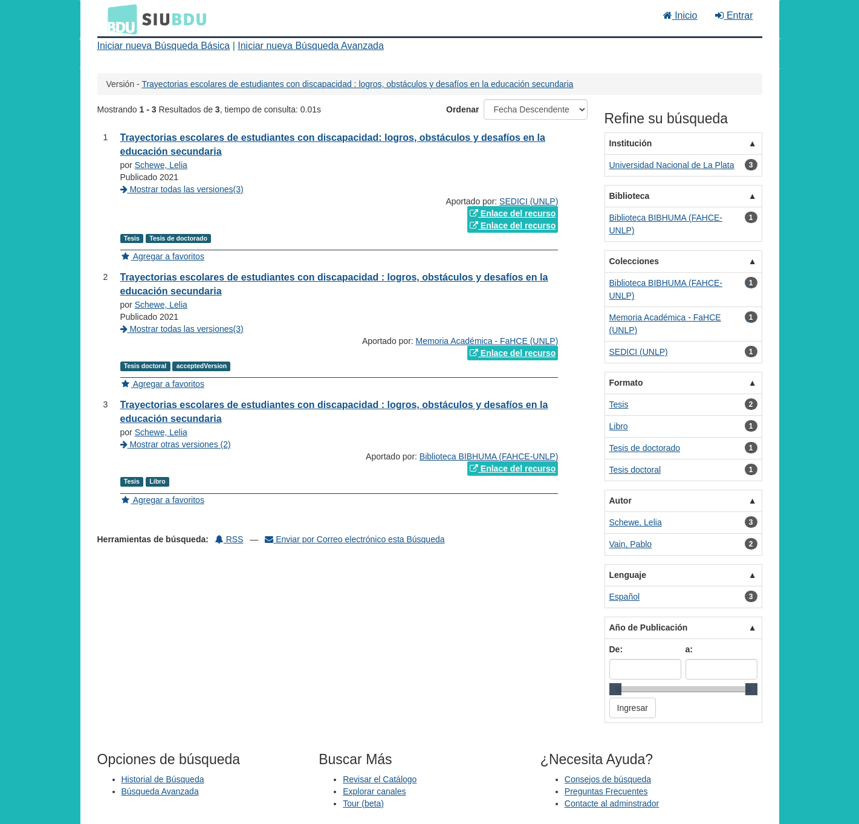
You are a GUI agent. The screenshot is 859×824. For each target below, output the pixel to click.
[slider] (615, 689)
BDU (119, 18)
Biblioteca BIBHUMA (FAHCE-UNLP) (489, 456)
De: (616, 649)
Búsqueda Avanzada (160, 791)
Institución (630, 143)
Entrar (734, 15)
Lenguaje (627, 575)
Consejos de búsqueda (608, 779)
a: (689, 649)
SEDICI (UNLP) (528, 201)
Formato (626, 383)
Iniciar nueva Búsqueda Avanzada (311, 46)
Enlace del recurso (513, 213)
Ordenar (462, 109)
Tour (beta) (363, 803)
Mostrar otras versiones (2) (175, 444)
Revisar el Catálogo (380, 779)
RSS (229, 539)
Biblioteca (629, 196)
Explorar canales (374, 791)
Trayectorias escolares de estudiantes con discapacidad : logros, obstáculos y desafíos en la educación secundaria (357, 84)
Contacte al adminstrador (612, 803)
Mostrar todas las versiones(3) (182, 189)
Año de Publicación (648, 627)
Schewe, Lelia (161, 165)
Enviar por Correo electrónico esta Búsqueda (354, 539)
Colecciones (634, 261)
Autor (620, 500)
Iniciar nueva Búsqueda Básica (163, 46)
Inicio (680, 15)
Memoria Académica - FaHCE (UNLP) (487, 341)
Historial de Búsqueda (163, 779)
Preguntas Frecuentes (606, 791)
